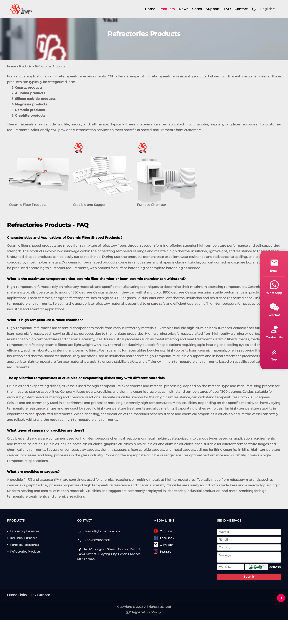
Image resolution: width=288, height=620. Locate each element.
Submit (249, 576)
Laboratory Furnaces (23, 531)
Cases (197, 9)
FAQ (227, 9)
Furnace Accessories (23, 545)
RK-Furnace (40, 595)
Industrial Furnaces (22, 538)
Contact (241, 9)
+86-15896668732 (98, 540)
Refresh (275, 567)
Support (213, 9)
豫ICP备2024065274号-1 (144, 612)
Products (167, 9)
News (183, 9)
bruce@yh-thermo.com (102, 531)
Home (150, 9)
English (266, 9)
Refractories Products (24, 551)
